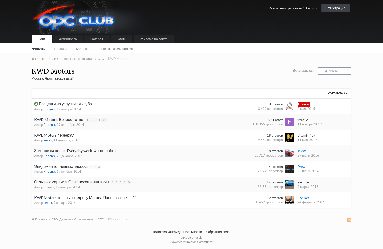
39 (105, 119)
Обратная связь (218, 232)
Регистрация (336, 8)
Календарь (84, 48)
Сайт (41, 39)
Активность (68, 39)
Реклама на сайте (154, 39)
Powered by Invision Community (191, 242)
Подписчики (329, 71)
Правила (60, 48)
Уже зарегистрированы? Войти (293, 8)
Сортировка (337, 93)
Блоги (121, 39)
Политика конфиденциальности (177, 232)
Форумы (39, 48)
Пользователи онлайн (117, 48)
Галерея (97, 39)
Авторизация (305, 70)
